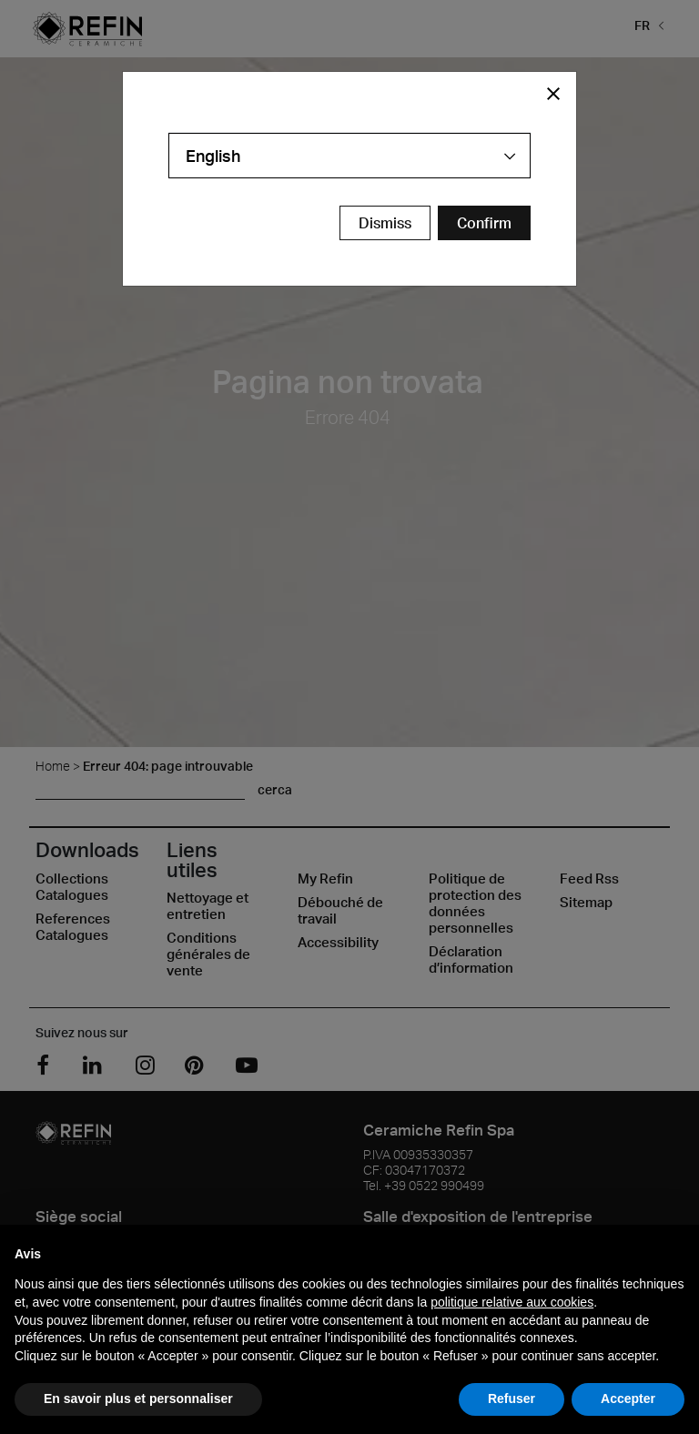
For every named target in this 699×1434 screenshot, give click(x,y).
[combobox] (349, 155)
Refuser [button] (511, 1398)
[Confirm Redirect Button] (484, 223)
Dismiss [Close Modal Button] (385, 223)
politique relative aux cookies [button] (512, 1302)
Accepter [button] (628, 1398)
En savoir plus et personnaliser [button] (138, 1398)
